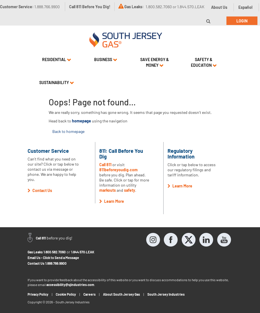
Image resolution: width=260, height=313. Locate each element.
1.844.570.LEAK (82, 252)
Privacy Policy (38, 294)
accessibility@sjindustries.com (70, 285)
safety (129, 190)
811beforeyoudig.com (118, 169)
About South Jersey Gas (121, 294)
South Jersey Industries (166, 294)
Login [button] (241, 20)
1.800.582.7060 (55, 252)
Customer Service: (30, 6)
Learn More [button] (111, 201)
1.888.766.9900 (56, 263)
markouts (107, 190)
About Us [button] (219, 7)
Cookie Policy (66, 294)
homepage (81, 120)
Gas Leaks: (134, 6)
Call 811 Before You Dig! (89, 6)
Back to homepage (68, 131)
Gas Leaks (35, 252)
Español (245, 7)
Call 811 (105, 164)
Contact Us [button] (40, 190)
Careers (89, 294)
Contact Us (36, 263)
